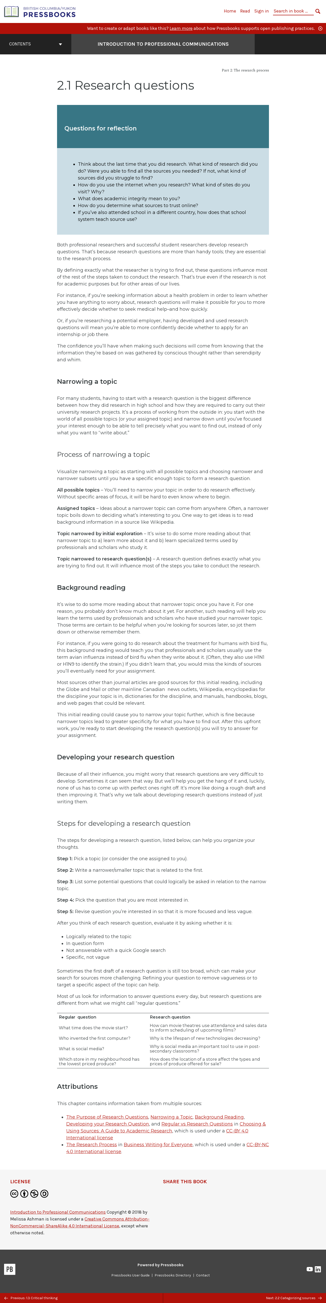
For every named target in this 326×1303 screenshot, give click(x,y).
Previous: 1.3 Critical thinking (31, 1298)
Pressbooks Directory (173, 1275)
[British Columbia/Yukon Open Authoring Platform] (40, 11)
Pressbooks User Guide (130, 1275)
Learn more (181, 28)
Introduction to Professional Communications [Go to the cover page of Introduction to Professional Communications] (163, 44)
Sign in (261, 11)
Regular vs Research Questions (197, 1124)
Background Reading (219, 1117)
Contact (203, 1275)
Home (230, 11)
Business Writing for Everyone (158, 1144)
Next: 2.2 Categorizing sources (294, 1298)
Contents (35, 44)
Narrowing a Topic (172, 1117)
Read (245, 11)
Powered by (161, 1264)
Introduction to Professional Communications (58, 1212)
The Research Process (91, 1144)
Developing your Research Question (107, 1124)
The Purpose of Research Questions (107, 1117)
